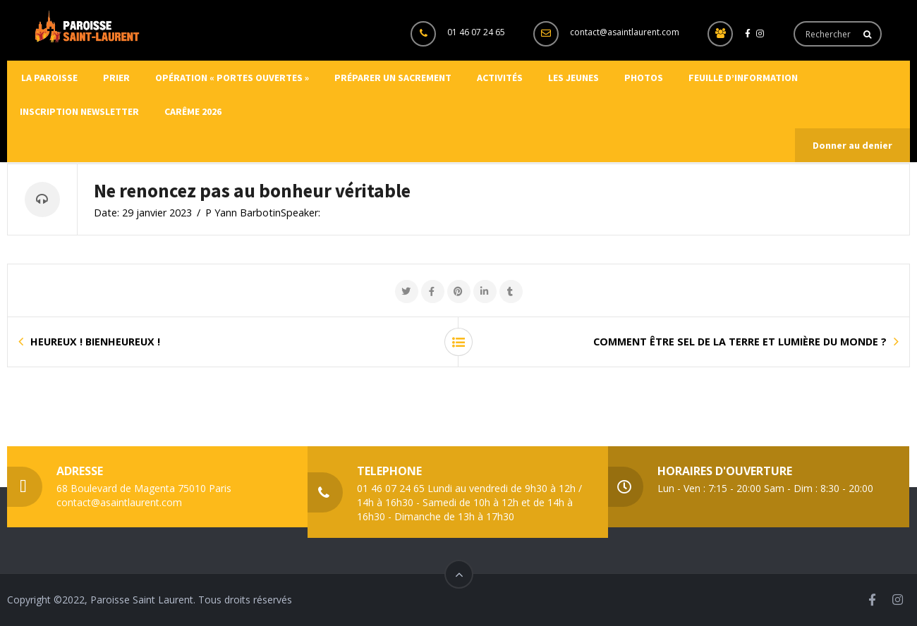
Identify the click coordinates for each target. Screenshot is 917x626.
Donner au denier (852, 145)
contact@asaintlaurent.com (624, 32)
